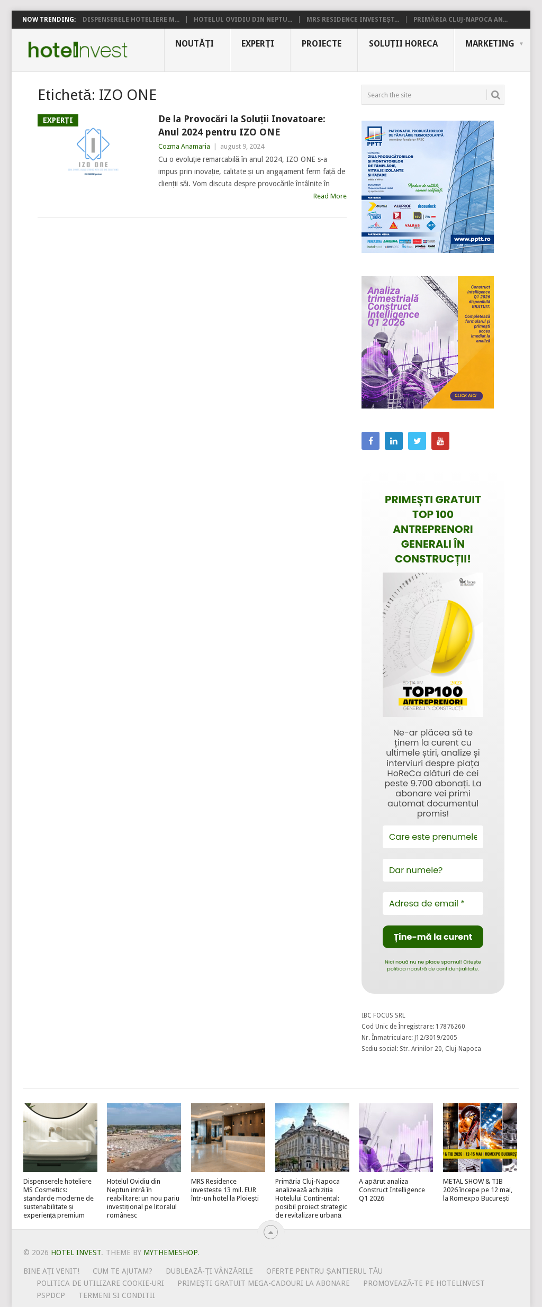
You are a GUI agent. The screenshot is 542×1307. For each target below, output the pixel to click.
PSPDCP (51, 1295)
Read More (330, 196)
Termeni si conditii (116, 1295)
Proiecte (321, 44)
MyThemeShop (170, 1252)
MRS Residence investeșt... (352, 19)
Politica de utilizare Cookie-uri (100, 1283)
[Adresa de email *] (433, 903)
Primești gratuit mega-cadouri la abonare (263, 1283)
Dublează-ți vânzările (209, 1271)
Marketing (489, 44)
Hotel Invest (77, 49)
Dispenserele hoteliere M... (131, 19)
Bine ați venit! (51, 1271)
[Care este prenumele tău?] (433, 836)
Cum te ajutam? (122, 1271)
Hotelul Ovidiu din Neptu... (243, 19)
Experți (257, 44)
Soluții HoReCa (403, 44)
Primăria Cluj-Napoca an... (460, 19)
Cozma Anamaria (184, 146)
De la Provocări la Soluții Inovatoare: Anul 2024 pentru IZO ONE (242, 125)
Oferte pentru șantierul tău (324, 1271)
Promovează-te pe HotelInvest (424, 1283)
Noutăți (194, 44)
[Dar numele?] (433, 870)
